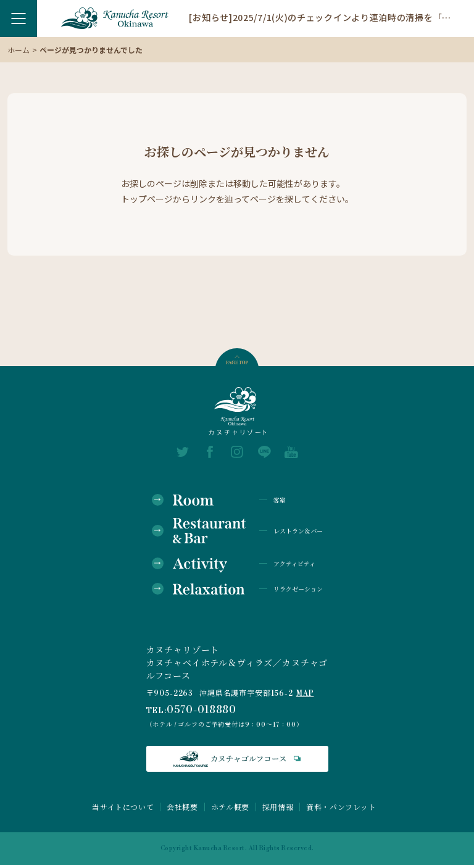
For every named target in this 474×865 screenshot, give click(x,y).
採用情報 (277, 807)
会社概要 (182, 807)
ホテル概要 (230, 807)
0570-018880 (201, 710)
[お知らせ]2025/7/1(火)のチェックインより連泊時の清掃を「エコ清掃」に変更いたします (322, 16)
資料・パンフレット (341, 807)
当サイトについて (123, 807)
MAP (305, 693)
